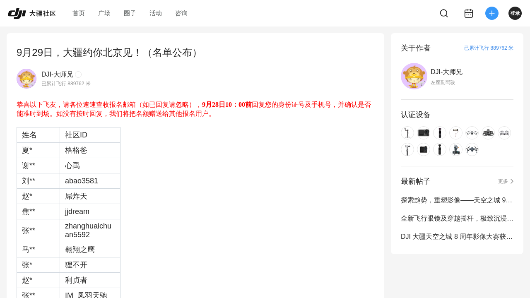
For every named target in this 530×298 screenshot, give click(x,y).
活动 (155, 13)
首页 (78, 13)
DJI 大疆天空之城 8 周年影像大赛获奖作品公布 (457, 236)
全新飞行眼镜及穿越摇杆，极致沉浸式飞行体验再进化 (457, 218)
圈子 (130, 13)
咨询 (181, 13)
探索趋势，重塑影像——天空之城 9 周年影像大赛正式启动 (457, 200)
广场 (104, 13)
